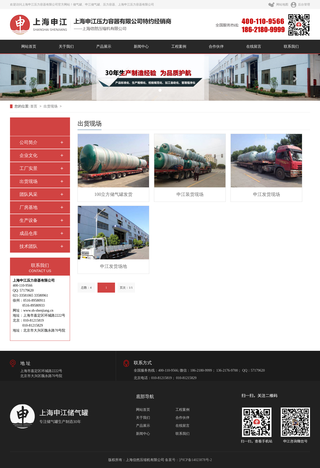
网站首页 (28, 46)
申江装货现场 (190, 194)
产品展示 (103, 46)
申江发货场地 (113, 266)
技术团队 (29, 246)
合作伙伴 (216, 46)
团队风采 (29, 194)
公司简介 (29, 142)
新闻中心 (141, 46)
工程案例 (178, 46)
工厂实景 (29, 168)
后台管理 (300, 4)
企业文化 (29, 155)
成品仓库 (29, 233)
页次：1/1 (126, 287)
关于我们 (66, 46)
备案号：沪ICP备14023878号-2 (188, 460)
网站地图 (278, 4)
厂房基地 (29, 207)
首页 (34, 106)
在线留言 (253, 46)
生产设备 (29, 220)
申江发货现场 (266, 194)
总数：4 (86, 287)
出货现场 (51, 106)
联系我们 (291, 46)
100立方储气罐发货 (113, 194)
